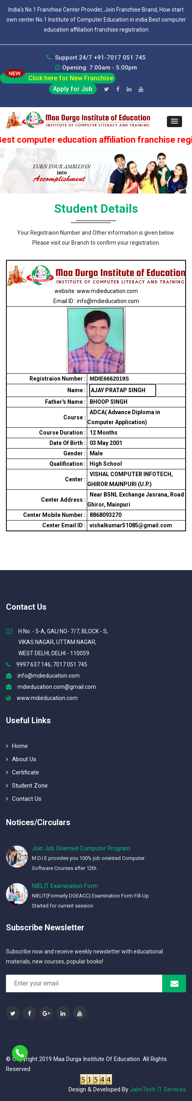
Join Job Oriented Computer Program (81, 848)
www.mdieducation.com (47, 698)
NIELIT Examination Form (65, 886)
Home (17, 746)
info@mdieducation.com (49, 675)
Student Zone (27, 785)
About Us (21, 759)
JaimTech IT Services (158, 1089)
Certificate (22, 772)
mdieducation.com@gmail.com (57, 687)
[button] (174, 121)
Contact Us (23, 798)
